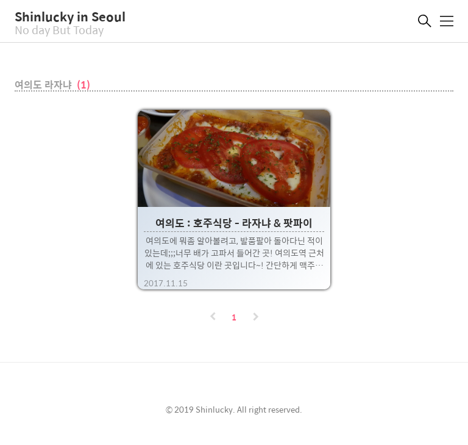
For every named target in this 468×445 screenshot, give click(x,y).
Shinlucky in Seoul (70, 16)
